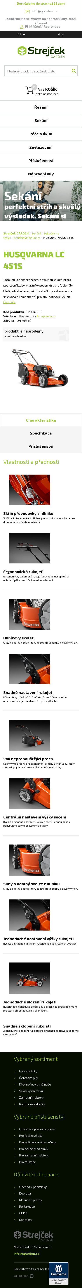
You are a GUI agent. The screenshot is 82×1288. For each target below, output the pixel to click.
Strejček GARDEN (16, 233)
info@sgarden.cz (26, 1253)
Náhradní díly (28, 1071)
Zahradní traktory (31, 1097)
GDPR (23, 1213)
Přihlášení (33, 26)
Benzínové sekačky (27, 237)
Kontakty (25, 1219)
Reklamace (27, 1206)
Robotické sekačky (32, 1104)
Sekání (36, 233)
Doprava (25, 1193)
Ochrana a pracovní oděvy (37, 1129)
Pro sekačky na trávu (33, 1149)
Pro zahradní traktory (34, 1155)
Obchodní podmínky (33, 1187)
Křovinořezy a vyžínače (35, 1084)
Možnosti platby (30, 1200)
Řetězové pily (28, 1078)
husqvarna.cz (46, 316)
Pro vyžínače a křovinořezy (37, 1142)
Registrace (52, 26)
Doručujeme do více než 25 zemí (41, 3)
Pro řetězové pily (30, 1135)
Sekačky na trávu (31, 1091)
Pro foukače (27, 1162)
